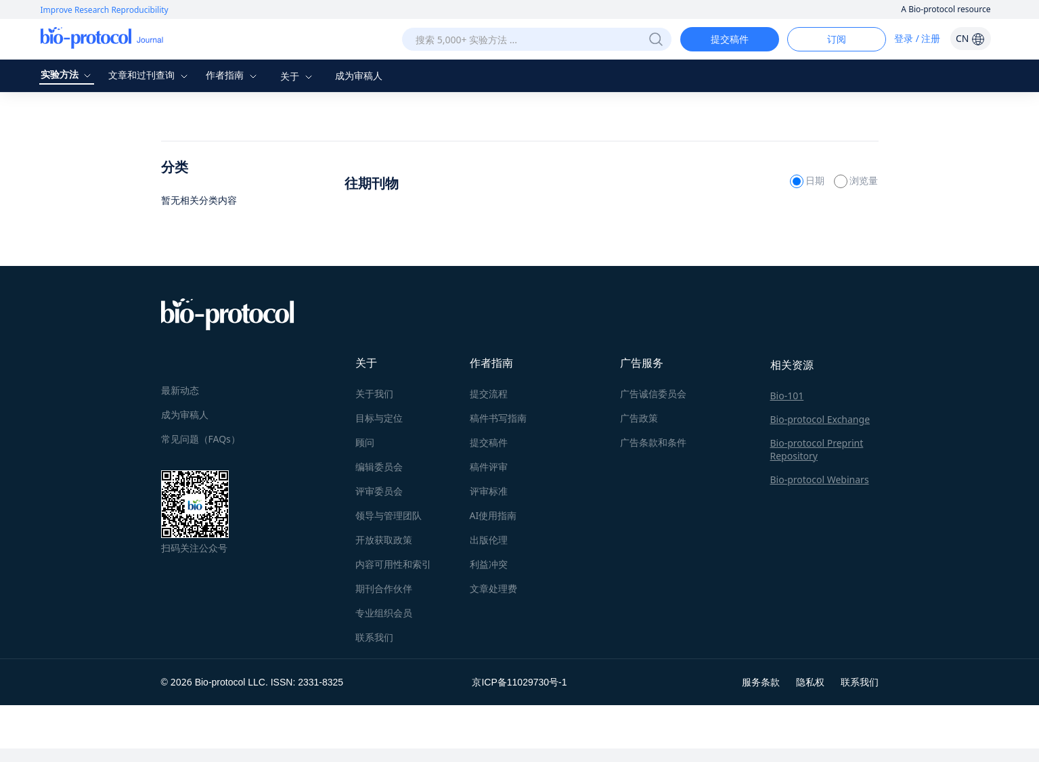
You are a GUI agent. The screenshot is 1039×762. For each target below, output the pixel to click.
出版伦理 (489, 539)
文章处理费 (493, 588)
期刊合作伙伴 (383, 588)
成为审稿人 (358, 75)
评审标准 (489, 491)
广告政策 (639, 417)
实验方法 (68, 74)
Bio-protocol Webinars (819, 479)
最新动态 (180, 390)
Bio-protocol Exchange (820, 419)
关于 (297, 76)
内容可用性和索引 (393, 564)
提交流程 (489, 393)
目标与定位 (379, 417)
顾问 (364, 442)
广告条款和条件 (653, 442)
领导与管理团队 (388, 515)
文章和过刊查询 (149, 74)
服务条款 (761, 681)
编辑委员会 (379, 466)
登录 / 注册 (917, 38)
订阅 (836, 38)
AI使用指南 (493, 515)
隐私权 (810, 681)
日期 (808, 180)
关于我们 (374, 393)
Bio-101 (787, 395)
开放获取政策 (383, 539)
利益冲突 (489, 564)
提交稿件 (730, 38)
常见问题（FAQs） (200, 438)
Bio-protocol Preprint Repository (817, 449)
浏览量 (856, 180)
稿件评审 (489, 466)
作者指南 (233, 74)
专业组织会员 (383, 612)
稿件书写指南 (498, 417)
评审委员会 (379, 491)
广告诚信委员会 (653, 393)
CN (970, 38)
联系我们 (374, 637)
